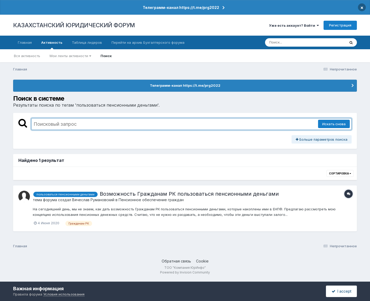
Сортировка (340, 173)
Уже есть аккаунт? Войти (294, 25)
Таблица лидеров (87, 42)
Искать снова (334, 124)
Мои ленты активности (70, 56)
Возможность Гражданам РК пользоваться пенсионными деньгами (189, 194)
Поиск (106, 56)
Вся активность (27, 56)
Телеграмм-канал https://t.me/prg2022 (181, 7)
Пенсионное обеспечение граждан (151, 200)
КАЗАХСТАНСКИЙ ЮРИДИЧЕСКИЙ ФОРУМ (74, 25)
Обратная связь (176, 261)
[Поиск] (295, 42)
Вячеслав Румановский (93, 200)
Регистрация (340, 25)
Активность (51, 44)
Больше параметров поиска (321, 139)
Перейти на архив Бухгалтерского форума (148, 42)
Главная (25, 42)
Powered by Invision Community (185, 272)
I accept (341, 291)
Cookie (202, 261)
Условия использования (63, 294)
